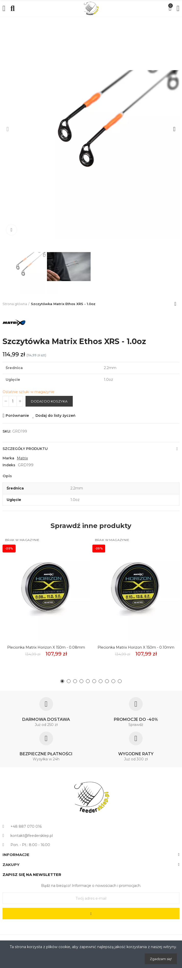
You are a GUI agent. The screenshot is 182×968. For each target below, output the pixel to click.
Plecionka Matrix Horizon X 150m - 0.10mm (136, 647)
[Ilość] (13, 401)
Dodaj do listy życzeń (55, 415)
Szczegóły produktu (25, 448)
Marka (8, 458)
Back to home (176, 303)
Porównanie (17, 415)
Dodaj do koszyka (49, 401)
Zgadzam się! (161, 959)
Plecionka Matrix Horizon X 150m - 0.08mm (46, 647)
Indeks (9, 465)
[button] (8, 129)
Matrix (22, 458)
